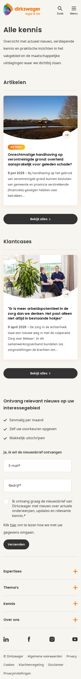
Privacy (72, 656)
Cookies (8, 665)
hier (13, 525)
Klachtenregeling (31, 665)
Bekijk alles (40, 219)
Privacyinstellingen (17, 673)
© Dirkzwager (13, 656)
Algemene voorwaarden (45, 656)
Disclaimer (56, 665)
